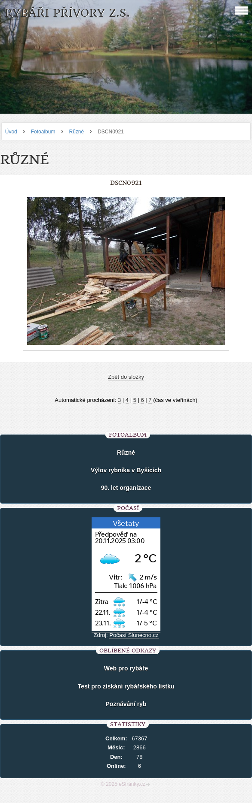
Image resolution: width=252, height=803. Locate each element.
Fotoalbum (43, 132)
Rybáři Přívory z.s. (67, 13)
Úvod (11, 132)
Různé (76, 132)
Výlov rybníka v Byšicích (126, 470)
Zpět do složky (126, 377)
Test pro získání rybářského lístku (126, 686)
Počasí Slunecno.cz (133, 635)
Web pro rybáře (126, 668)
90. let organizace (126, 487)
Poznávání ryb (126, 703)
